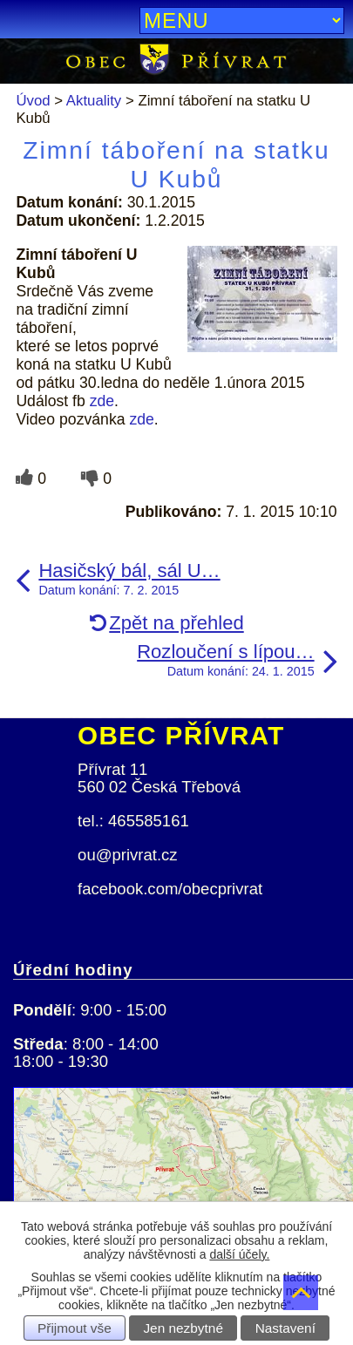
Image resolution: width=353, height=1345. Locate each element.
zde (102, 401)
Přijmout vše (74, 1328)
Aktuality (93, 100)
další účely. (239, 1254)
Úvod (33, 100)
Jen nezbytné (183, 1328)
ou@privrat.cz (128, 855)
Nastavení (285, 1328)
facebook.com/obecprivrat (170, 889)
